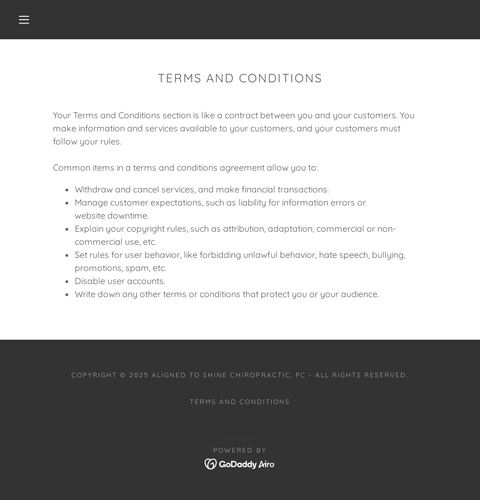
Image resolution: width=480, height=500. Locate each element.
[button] (24, 20)
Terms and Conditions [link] (240, 401)
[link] (240, 462)
